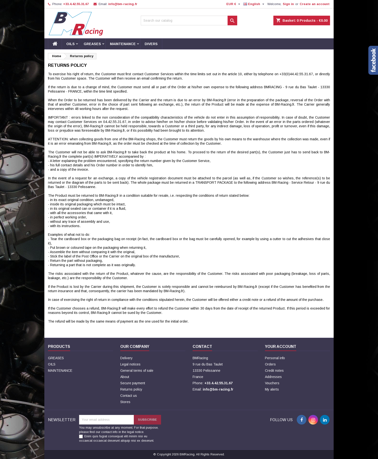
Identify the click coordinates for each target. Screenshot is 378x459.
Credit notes (274, 370)
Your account (280, 346)
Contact (202, 346)
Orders (270, 364)
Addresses (273, 377)
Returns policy (131, 389)
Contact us (128, 396)
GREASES (92, 44)
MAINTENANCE (123, 44)
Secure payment (132, 383)
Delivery (126, 358)
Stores (125, 402)
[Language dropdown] (254, 4)
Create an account (315, 4)
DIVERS (151, 44)
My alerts (272, 389)
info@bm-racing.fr (122, 4)
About (124, 377)
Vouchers (272, 383)
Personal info (275, 358)
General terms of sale (136, 370)
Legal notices (130, 364)
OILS (70, 44)
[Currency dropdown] (233, 4)
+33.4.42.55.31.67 (76, 4)
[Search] (189, 20)
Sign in (288, 4)
